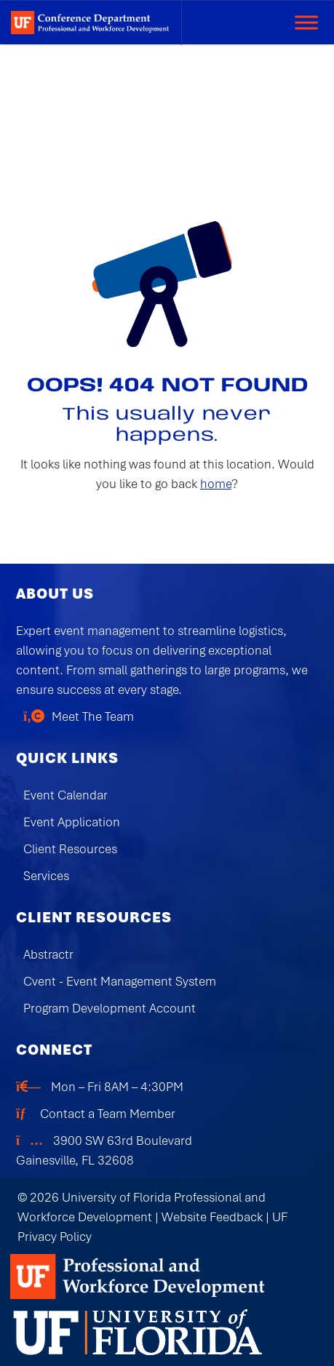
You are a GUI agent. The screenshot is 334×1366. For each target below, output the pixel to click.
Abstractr (48, 954)
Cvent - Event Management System (119, 981)
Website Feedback (212, 1217)
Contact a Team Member (107, 1114)
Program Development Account (109, 1008)
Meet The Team (93, 716)
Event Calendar (65, 795)
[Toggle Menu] (306, 22)
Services (46, 876)
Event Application (71, 822)
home (215, 484)
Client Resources (70, 849)
